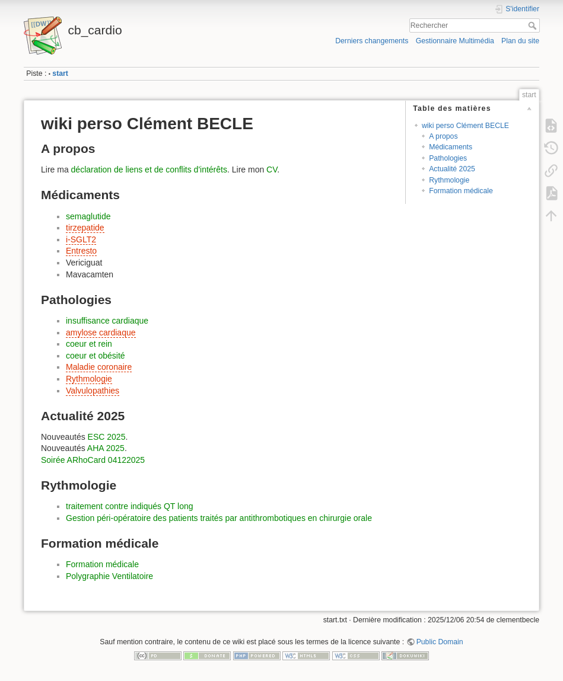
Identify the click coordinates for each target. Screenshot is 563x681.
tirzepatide (85, 227)
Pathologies (448, 158)
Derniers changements (371, 41)
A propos (443, 136)
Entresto (81, 250)
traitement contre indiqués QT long (129, 506)
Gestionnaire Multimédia (455, 41)
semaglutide (88, 216)
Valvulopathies (92, 390)
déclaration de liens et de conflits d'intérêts (149, 169)
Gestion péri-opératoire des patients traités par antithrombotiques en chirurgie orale (219, 518)
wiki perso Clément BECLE (465, 126)
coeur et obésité (95, 355)
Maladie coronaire (99, 367)
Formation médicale (461, 191)
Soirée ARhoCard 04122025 (93, 460)
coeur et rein (89, 344)
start (60, 73)
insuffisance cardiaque (107, 320)
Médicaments (450, 147)
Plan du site (520, 41)
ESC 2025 (107, 437)
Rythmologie (449, 180)
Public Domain (439, 642)
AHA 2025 (106, 448)
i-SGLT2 (81, 239)
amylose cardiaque (101, 332)
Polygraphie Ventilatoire (109, 576)
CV (271, 169)
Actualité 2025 (452, 169)
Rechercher (533, 25)
